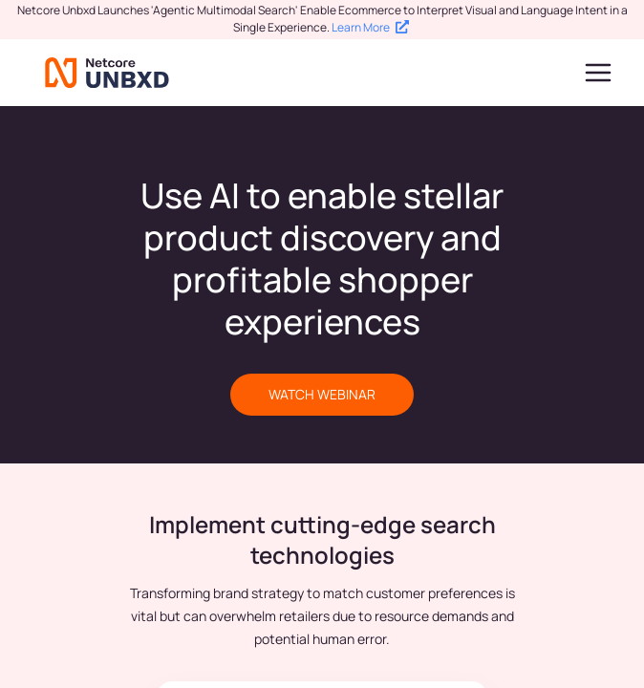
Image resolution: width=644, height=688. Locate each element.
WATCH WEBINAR (322, 394)
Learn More (370, 27)
